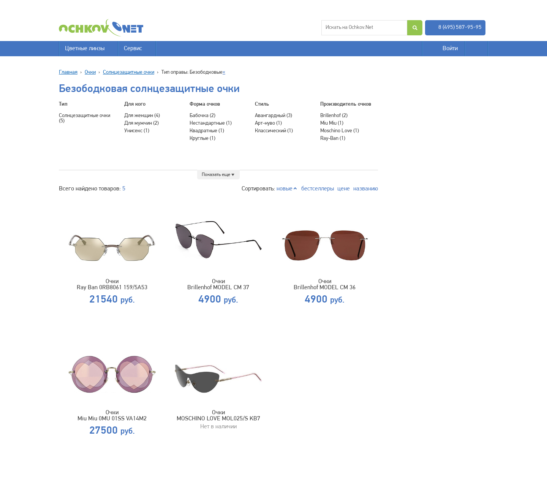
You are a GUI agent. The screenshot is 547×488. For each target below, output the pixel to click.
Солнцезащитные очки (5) (84, 118)
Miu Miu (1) (331, 123)
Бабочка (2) (202, 116)
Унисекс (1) (136, 131)
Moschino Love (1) (339, 131)
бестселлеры (317, 189)
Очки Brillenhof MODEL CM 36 (325, 285)
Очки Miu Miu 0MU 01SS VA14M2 (112, 416)
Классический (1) (274, 131)
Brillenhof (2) (334, 116)
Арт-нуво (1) (268, 123)
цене (343, 189)
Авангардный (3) (273, 116)
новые (284, 189)
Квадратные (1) (207, 131)
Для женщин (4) (142, 116)
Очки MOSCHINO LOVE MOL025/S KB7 (218, 416)
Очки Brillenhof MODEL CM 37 (218, 285)
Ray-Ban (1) (332, 138)
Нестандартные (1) (211, 123)
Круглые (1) (202, 138)
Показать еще (216, 174)
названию (365, 189)
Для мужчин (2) (141, 123)
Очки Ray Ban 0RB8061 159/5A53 (112, 285)
